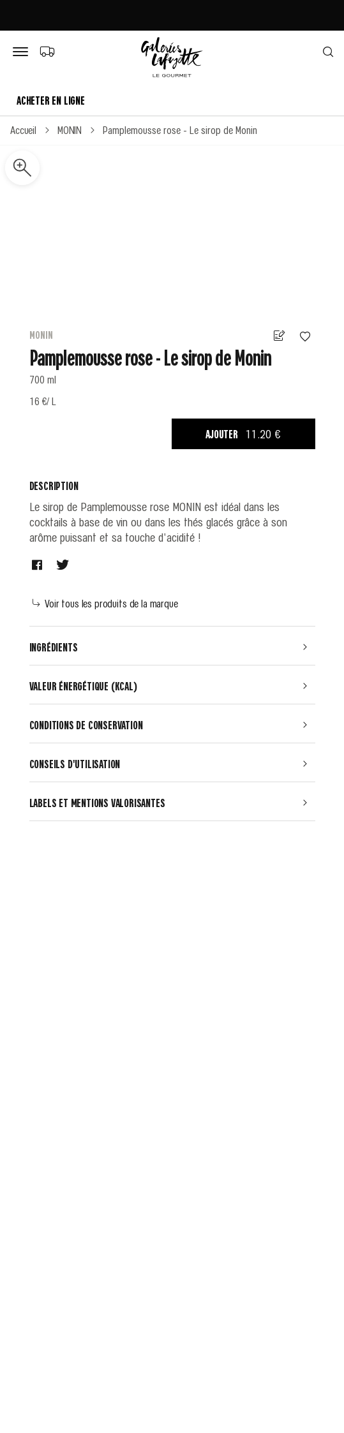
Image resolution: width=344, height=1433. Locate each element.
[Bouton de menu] (23, 52)
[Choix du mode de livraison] (47, 51)
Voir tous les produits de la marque (105, 603)
